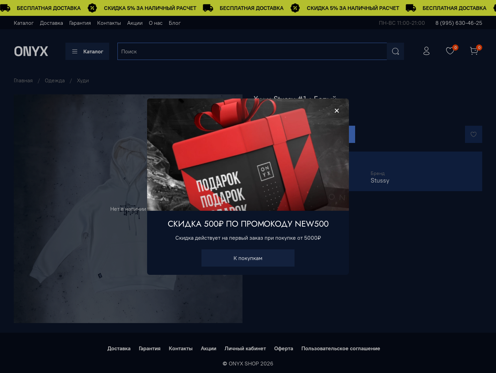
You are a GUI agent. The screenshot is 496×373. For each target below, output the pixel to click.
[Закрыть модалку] (337, 111)
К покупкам (248, 257)
